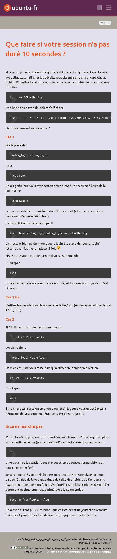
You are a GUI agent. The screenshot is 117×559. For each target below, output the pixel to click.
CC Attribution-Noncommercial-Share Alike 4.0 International (79, 551)
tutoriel (105, 22)
